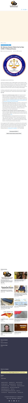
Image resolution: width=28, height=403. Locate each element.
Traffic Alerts (19, 398)
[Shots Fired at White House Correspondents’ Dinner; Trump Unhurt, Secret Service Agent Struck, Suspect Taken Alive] (7, 275)
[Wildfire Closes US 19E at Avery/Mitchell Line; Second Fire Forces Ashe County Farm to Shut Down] (20, 314)
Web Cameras (14, 398)
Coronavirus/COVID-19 (14, 131)
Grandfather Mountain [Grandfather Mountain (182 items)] (5, 387)
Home (2, 42)
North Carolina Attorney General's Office (14, 133)
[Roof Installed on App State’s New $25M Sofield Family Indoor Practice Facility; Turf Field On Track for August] (7, 301)
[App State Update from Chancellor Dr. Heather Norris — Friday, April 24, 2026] (7, 287)
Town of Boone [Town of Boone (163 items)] (4, 392)
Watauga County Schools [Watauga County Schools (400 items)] (12, 392)
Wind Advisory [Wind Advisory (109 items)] (20, 392)
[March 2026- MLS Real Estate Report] (20, 301)
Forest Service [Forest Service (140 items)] (13, 385)
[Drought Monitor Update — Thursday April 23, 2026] (7, 314)
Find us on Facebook (4, 342)
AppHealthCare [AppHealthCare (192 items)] (12, 382)
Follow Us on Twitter (4, 345)
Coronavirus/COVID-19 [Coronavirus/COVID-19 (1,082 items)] (5, 385)
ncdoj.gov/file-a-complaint (12, 128)
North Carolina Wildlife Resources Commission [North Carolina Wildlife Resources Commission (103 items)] (8, 390)
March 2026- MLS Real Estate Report (20, 306)
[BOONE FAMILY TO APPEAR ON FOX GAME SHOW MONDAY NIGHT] (20, 275)
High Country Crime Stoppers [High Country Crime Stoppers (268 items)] (14, 387)
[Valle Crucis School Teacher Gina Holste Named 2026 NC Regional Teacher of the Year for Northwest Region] (20, 289)
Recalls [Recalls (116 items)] (18, 390)
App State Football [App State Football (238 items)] (19, 382)
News (5, 42)
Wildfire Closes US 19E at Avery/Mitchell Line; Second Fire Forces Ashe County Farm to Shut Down (20, 320)
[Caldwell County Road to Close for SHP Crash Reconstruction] (20, 327)
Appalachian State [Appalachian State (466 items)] (4, 382)
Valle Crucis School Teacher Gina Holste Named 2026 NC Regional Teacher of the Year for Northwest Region (20, 294)
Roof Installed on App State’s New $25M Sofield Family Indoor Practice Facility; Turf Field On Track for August (7, 307)
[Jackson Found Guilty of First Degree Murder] (7, 328)
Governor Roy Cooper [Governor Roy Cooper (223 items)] (20, 385)
